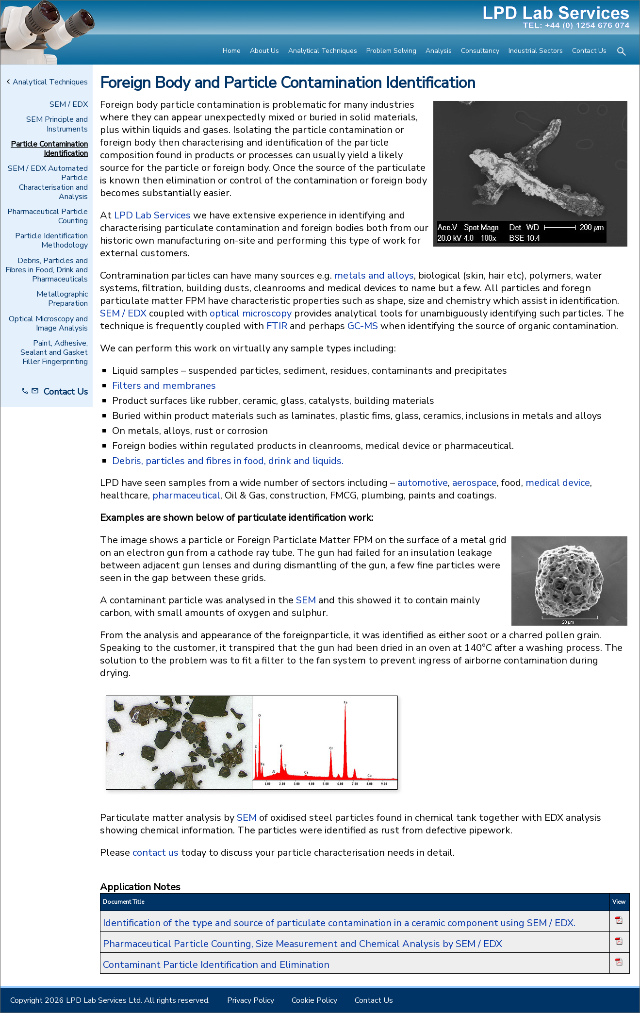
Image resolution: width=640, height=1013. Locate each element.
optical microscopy (252, 313)
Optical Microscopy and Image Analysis (48, 324)
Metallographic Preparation (62, 299)
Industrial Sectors (536, 50)
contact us (155, 852)
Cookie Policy (314, 1000)
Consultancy (480, 50)
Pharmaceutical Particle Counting (47, 216)
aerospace (474, 482)
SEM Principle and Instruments (57, 124)
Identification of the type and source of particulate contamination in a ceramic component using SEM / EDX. (339, 923)
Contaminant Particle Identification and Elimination (216, 964)
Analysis (439, 50)
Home (232, 50)
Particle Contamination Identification (49, 149)
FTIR (276, 325)
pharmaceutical (186, 495)
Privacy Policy (250, 1000)
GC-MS (362, 325)
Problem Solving (391, 50)
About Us (264, 50)
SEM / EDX (68, 104)
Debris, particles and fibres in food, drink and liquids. (228, 460)
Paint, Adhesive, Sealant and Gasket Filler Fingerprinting (54, 353)
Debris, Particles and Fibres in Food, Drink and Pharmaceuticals (46, 270)
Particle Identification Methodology (51, 241)
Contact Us (589, 50)
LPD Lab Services (152, 215)
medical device (557, 482)
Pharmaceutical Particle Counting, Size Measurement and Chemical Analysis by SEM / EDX (302, 943)
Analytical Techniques (322, 50)
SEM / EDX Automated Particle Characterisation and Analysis (48, 182)
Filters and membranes (164, 385)
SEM (306, 600)
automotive (422, 482)
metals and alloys (374, 275)
